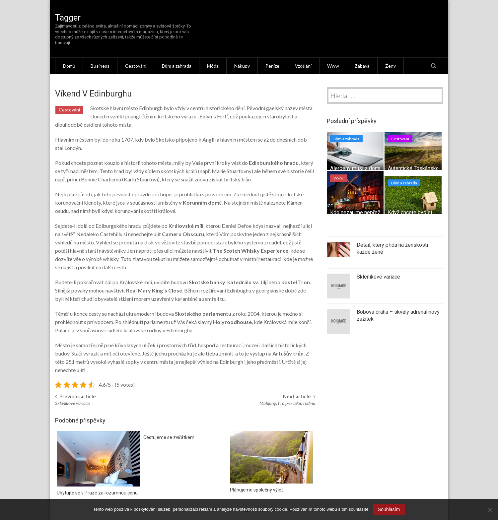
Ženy (390, 66)
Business (100, 66)
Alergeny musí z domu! (357, 168)
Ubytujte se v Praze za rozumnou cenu (97, 492)
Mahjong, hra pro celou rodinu (287, 403)
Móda (213, 66)
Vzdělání (303, 66)
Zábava (362, 66)
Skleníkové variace (72, 403)
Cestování (135, 66)
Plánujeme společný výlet (256, 489)
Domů (69, 66)
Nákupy (242, 66)
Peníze (272, 66)
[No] (489, 509)
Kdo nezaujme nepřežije (358, 212)
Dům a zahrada (176, 66)
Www (333, 66)
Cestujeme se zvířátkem (168, 437)
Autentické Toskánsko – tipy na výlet (430, 168)
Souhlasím (389, 509)
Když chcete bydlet (410, 212)
